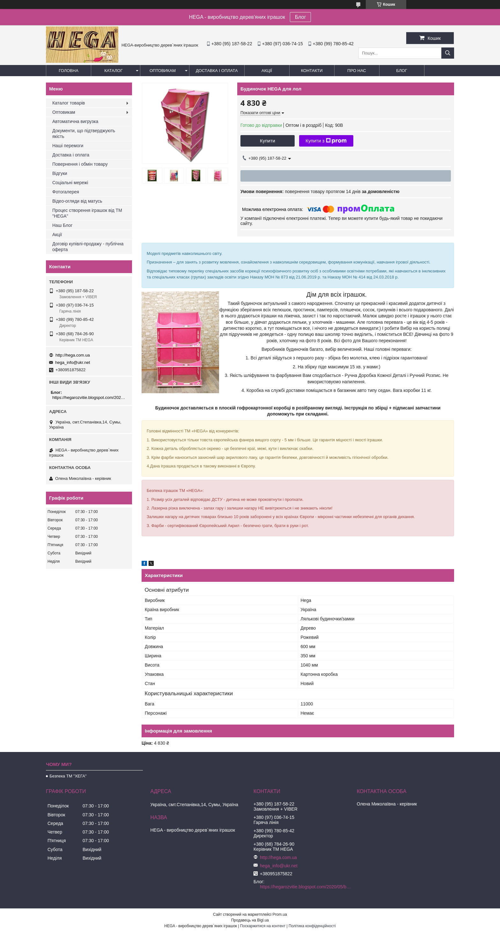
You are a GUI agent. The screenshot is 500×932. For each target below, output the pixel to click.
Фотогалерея (65, 191)
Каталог (113, 70)
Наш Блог (62, 225)
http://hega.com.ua (72, 355)
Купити (267, 140)
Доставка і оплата (217, 70)
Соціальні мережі (70, 182)
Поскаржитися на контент (262, 926)
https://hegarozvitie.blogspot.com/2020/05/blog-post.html (89, 397)
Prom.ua (280, 914)
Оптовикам (163, 70)
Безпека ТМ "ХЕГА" (67, 776)
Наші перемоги (67, 145)
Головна (68, 70)
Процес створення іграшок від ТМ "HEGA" (87, 213)
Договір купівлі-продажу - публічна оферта (87, 246)
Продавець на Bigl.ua (250, 920)
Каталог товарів (68, 102)
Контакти (312, 70)
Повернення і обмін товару (80, 164)
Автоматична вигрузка (75, 121)
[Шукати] (447, 53)
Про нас (356, 70)
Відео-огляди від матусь (77, 201)
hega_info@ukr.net (72, 362)
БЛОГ (401, 70)
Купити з (326, 141)
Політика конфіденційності (312, 926)
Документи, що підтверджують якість (83, 133)
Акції (266, 70)
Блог (300, 17)
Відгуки (59, 173)
